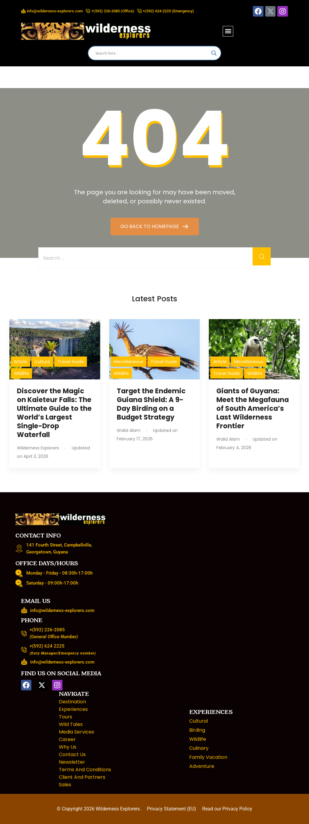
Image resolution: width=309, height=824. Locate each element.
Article (20, 362)
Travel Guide (70, 362)
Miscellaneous (128, 362)
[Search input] (151, 53)
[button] (228, 31)
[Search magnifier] (214, 53)
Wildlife (21, 373)
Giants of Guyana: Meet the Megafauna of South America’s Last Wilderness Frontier (252, 408)
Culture (42, 362)
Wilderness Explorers (118, 809)
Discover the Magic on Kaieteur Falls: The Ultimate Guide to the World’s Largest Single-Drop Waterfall (54, 413)
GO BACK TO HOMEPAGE (150, 226)
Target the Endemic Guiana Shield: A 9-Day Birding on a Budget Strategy (151, 404)
